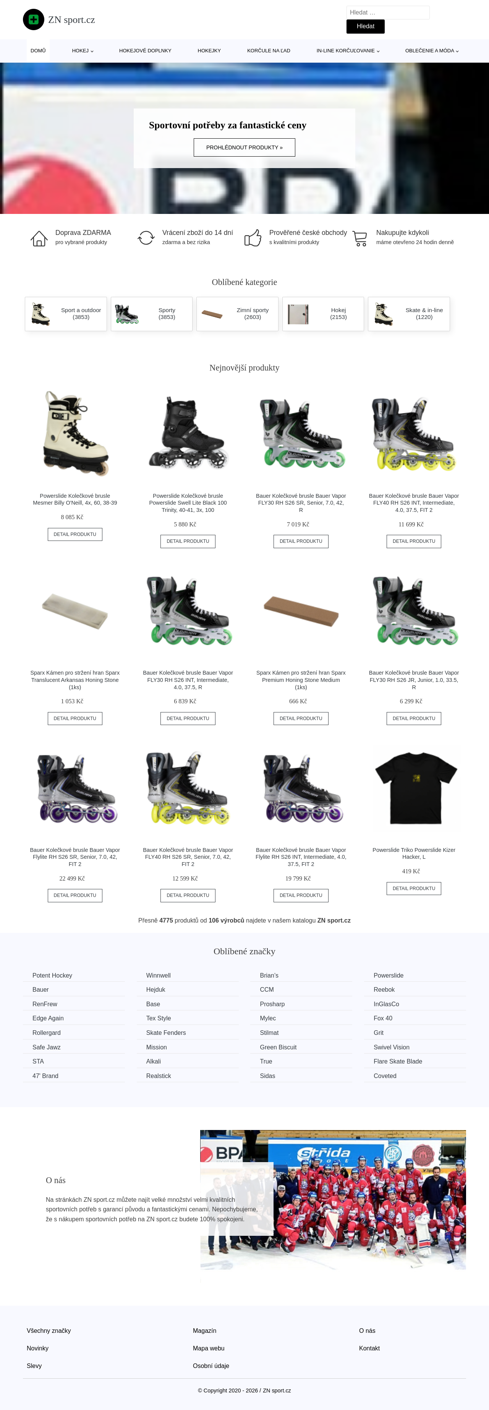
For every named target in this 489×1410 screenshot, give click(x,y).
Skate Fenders (166, 1033)
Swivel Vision (392, 1047)
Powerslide (388, 975)
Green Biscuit (278, 1047)
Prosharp (272, 1004)
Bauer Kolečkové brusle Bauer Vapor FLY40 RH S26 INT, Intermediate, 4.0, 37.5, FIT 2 (414, 503)
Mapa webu (209, 1348)
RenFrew (44, 1004)
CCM (267, 989)
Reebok (384, 989)
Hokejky (209, 50)
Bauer (40, 989)
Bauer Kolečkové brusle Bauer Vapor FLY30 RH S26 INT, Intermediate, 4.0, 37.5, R (188, 680)
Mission (156, 1047)
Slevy (34, 1366)
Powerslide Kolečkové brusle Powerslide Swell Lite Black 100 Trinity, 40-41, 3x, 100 (188, 503)
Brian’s (269, 975)
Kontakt (369, 1348)
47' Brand (45, 1076)
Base (153, 1004)
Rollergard (46, 1033)
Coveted (385, 1076)
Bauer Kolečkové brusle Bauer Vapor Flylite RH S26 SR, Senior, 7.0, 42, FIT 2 (75, 857)
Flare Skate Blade (398, 1061)
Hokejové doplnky (145, 50)
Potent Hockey (52, 975)
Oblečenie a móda (429, 50)
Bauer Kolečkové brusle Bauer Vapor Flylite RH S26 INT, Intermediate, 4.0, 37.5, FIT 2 (301, 857)
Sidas (267, 1076)
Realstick (158, 1076)
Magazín (204, 1330)
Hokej (80, 50)
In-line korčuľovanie (346, 50)
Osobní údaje (211, 1366)
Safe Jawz (46, 1047)
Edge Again (48, 1018)
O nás (367, 1330)
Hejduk (155, 989)
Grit (379, 1033)
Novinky (38, 1348)
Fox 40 (383, 1018)
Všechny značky (49, 1330)
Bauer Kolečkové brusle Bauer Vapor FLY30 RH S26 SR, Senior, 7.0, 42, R (301, 503)
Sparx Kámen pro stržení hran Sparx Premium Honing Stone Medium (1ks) (301, 680)
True (266, 1061)
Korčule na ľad (268, 50)
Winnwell (158, 975)
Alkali (153, 1061)
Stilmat (269, 1033)
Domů (38, 50)
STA (38, 1061)
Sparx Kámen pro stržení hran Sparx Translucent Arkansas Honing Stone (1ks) (75, 680)
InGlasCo (386, 1004)
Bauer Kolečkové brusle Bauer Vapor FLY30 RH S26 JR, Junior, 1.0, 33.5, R (414, 680)
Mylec (268, 1018)
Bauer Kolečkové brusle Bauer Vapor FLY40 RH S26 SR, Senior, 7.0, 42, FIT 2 (188, 857)
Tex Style (158, 1018)
